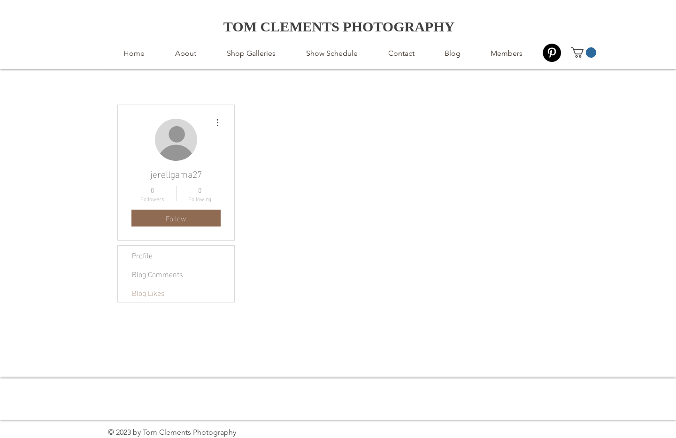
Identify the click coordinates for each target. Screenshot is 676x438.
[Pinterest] (552, 53)
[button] (583, 52)
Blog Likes (148, 292)
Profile (142, 255)
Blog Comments (157, 273)
